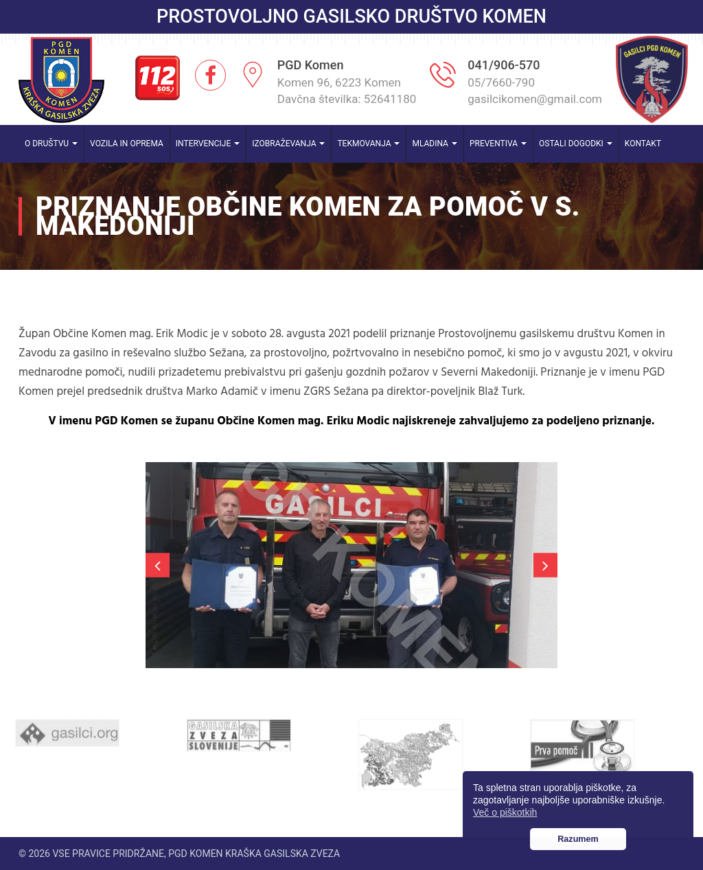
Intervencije (208, 143)
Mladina (434, 143)
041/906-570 (504, 65)
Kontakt (643, 143)
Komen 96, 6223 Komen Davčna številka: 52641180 (347, 91)
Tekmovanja (368, 143)
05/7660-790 (501, 82)
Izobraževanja (288, 143)
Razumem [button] (578, 839)
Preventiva (498, 143)
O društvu (51, 143)
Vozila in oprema (126, 143)
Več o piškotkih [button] (505, 812)
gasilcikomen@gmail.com (535, 99)
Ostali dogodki (575, 143)
